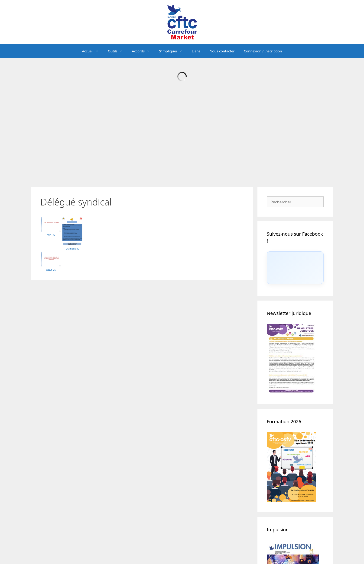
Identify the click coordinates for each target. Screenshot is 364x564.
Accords (143, 51)
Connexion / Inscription (263, 51)
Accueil (92, 51)
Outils (117, 51)
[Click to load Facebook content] (295, 267)
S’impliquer (173, 51)
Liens (196, 51)
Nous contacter (222, 51)
